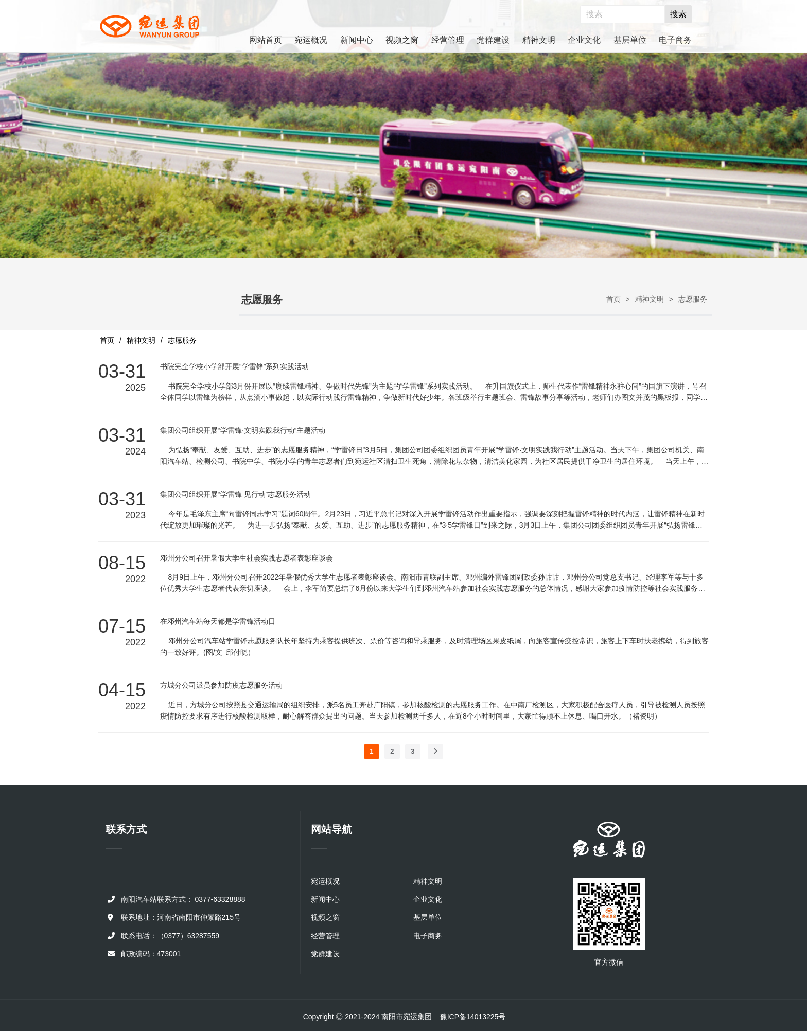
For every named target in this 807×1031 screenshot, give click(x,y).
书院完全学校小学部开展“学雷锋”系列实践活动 (234, 366)
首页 (613, 299)
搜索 (678, 14)
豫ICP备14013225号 (473, 1016)
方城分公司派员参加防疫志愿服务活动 (221, 685)
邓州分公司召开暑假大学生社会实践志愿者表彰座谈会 (246, 558)
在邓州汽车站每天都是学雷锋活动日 (217, 621)
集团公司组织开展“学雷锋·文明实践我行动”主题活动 (242, 430)
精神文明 (649, 299)
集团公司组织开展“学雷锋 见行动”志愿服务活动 (235, 494)
